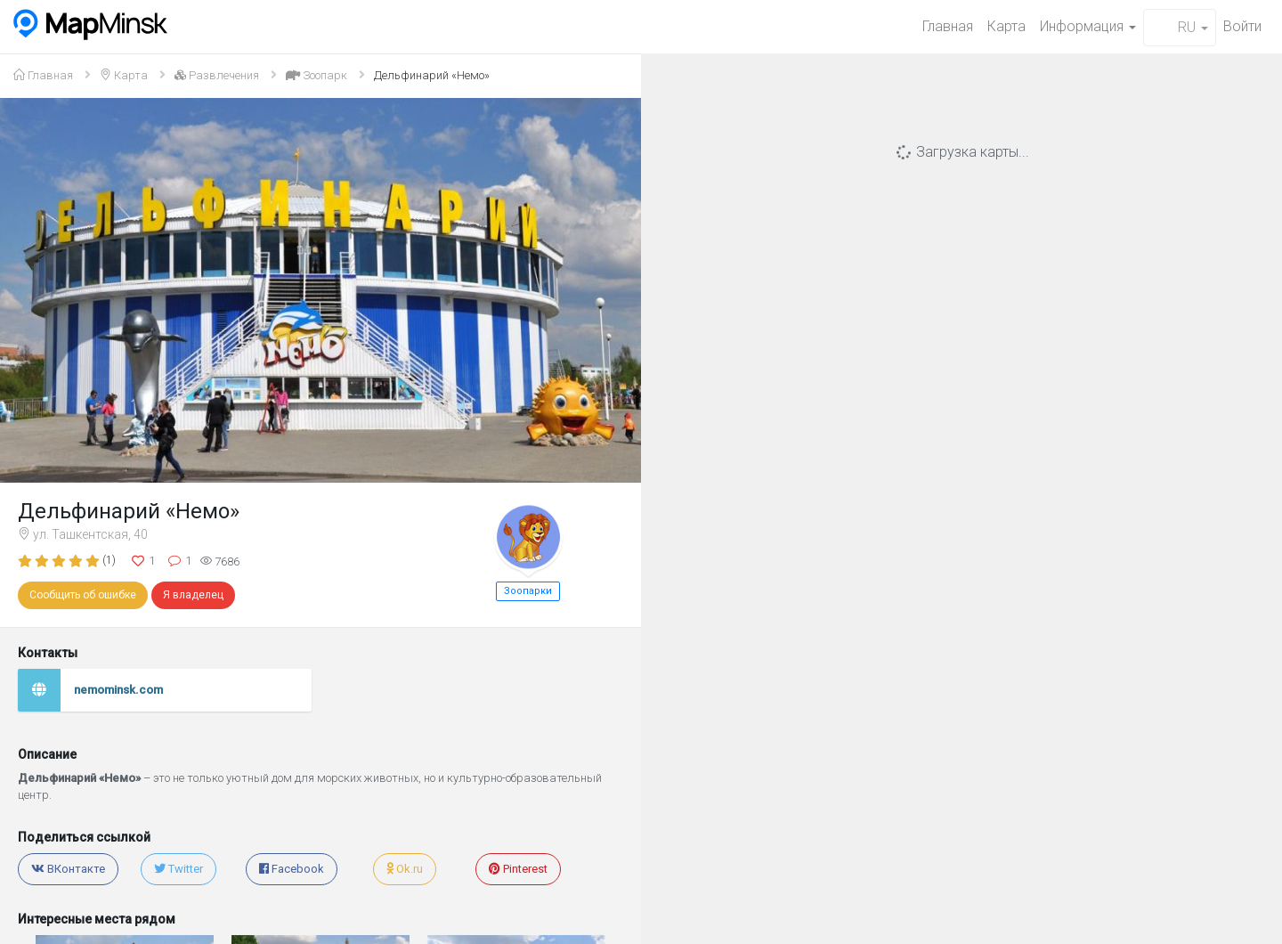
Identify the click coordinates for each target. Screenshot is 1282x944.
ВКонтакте (68, 868)
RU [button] (1179, 27)
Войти (1242, 26)
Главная (947, 26)
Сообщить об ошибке (82, 595)
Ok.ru (404, 868)
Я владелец (193, 595)
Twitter (178, 868)
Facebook (291, 868)
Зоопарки (528, 591)
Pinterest (518, 868)
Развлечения (216, 75)
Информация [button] (1088, 26)
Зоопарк (316, 75)
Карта (1006, 26)
